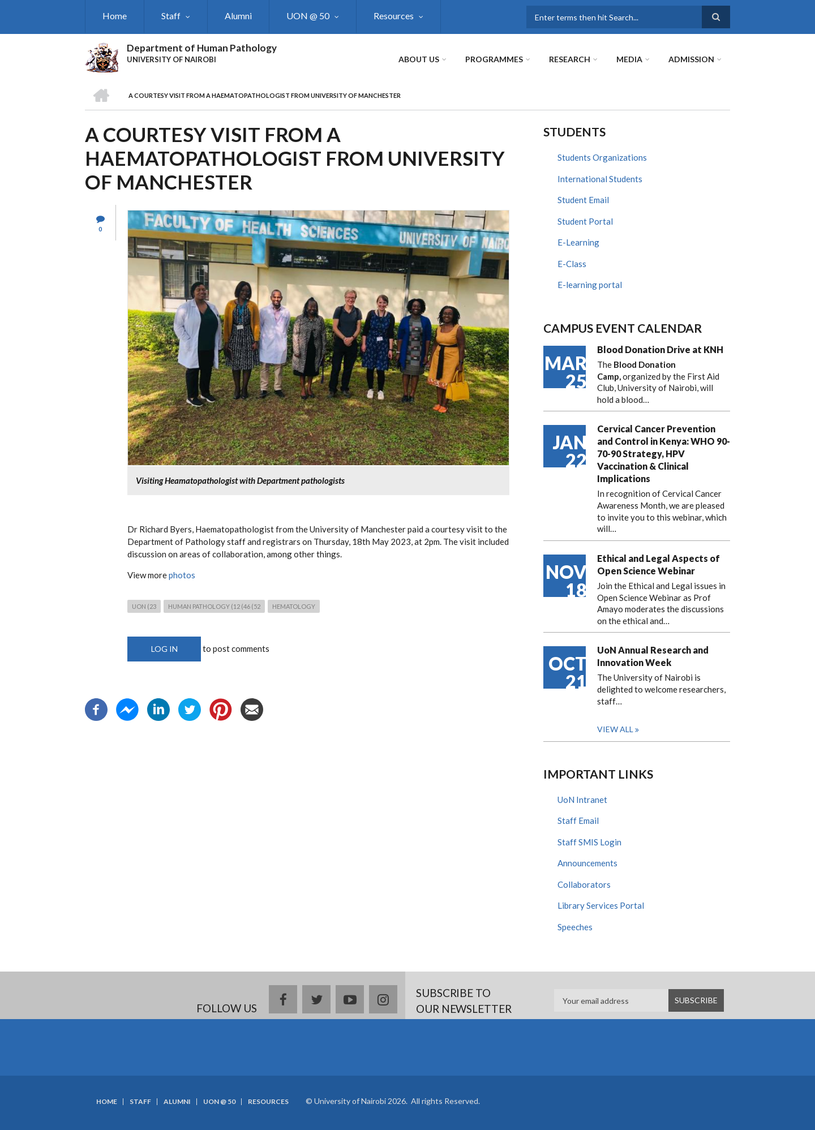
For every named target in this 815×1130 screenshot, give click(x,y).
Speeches (575, 927)
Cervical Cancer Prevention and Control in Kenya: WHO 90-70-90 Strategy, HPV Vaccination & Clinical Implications (663, 453)
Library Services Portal (600, 905)
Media (629, 59)
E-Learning (578, 242)
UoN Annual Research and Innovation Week (653, 656)
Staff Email (578, 820)
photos (182, 575)
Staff (171, 15)
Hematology (293, 606)
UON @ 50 (307, 15)
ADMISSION (691, 59)
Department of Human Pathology (202, 48)
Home (114, 15)
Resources (394, 15)
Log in (164, 649)
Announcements (587, 863)
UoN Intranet (582, 799)
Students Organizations (602, 157)
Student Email (583, 200)
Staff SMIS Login (589, 842)
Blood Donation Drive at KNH (660, 349)
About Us (418, 59)
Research (569, 59)
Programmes (494, 59)
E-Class (571, 264)
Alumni (238, 15)
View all (615, 729)
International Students (599, 179)
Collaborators (584, 884)
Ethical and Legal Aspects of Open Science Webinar (658, 564)
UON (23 (144, 606)
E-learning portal (589, 285)
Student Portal (585, 221)
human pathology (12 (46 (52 (214, 606)
